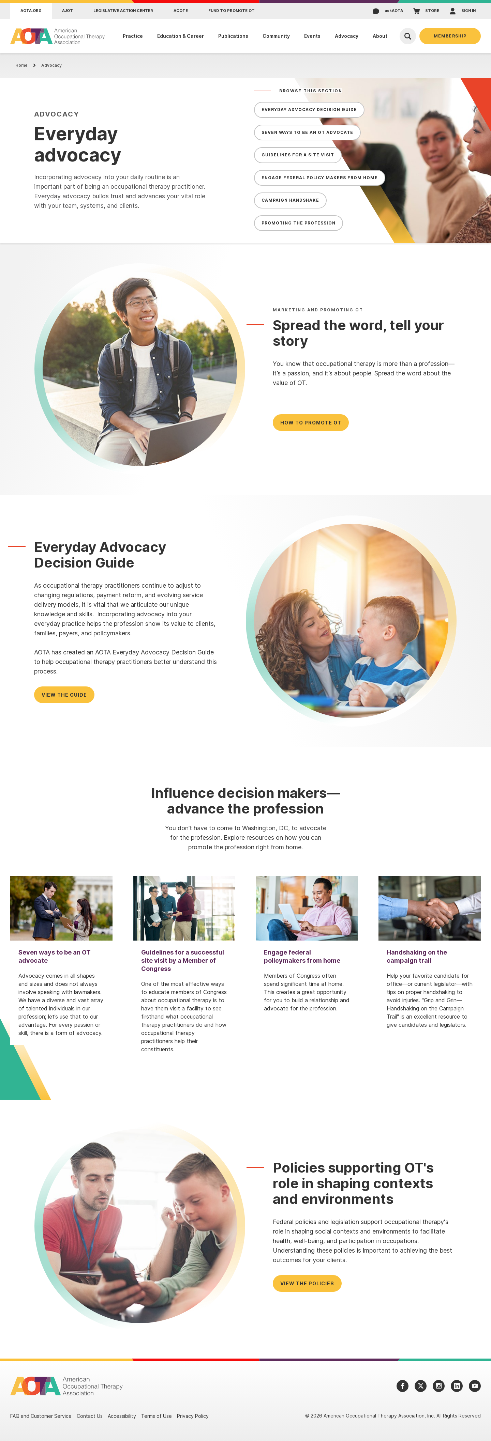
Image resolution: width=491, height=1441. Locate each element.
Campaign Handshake (290, 200)
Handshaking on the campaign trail (417, 956)
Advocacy (51, 65)
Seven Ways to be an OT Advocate (307, 132)
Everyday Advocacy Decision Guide (309, 109)
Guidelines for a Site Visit (298, 154)
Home (21, 65)
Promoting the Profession (299, 223)
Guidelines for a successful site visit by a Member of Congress (182, 960)
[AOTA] (57, 36)
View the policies (307, 1283)
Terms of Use (156, 1416)
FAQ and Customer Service (41, 1416)
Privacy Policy (193, 1416)
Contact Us (90, 1416)
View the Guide (64, 695)
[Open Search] (408, 36)
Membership (450, 35)
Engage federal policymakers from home (302, 956)
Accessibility (122, 1416)
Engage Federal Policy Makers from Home (320, 177)
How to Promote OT (310, 422)
